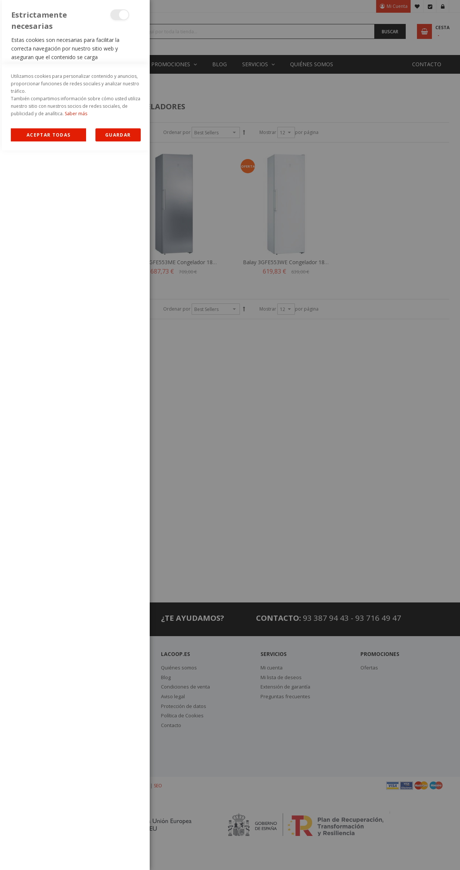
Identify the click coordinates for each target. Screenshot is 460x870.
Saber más (76, 833)
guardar (118, 854)
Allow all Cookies (48, 854)
